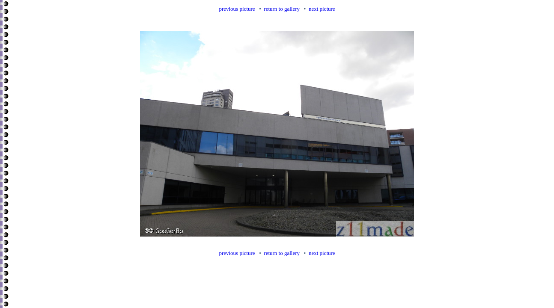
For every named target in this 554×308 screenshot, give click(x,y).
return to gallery (282, 9)
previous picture (237, 9)
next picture (322, 9)
